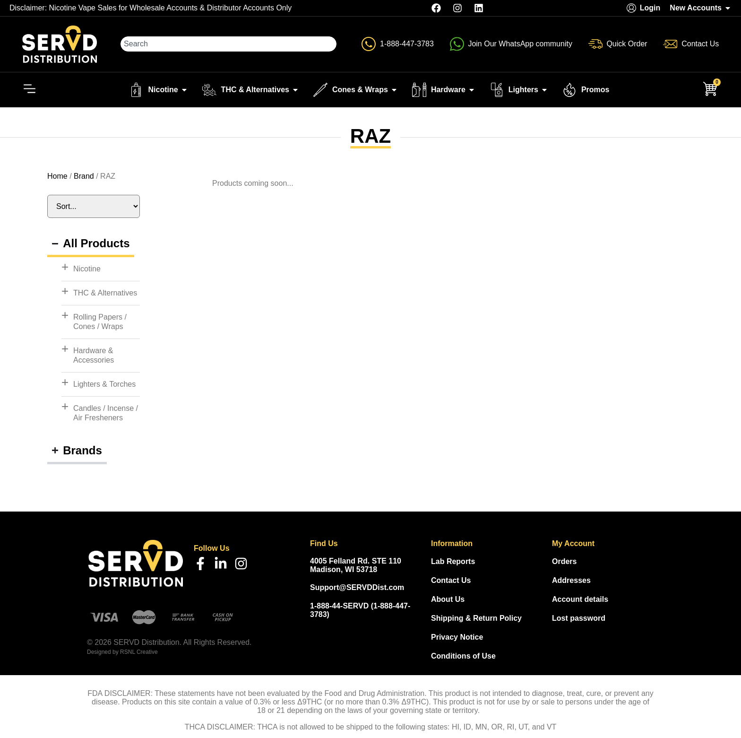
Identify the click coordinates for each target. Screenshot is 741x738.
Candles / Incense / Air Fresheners (105, 414)
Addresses (571, 582)
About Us (448, 601)
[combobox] (229, 44)
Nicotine (87, 270)
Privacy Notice (457, 638)
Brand (84, 178)
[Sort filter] (93, 208)
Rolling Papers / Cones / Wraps (100, 323)
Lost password (578, 620)
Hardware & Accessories (93, 356)
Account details (580, 601)
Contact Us (451, 582)
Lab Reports (453, 563)
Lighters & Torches (104, 386)
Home (57, 178)
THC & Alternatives (105, 294)
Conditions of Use (463, 657)
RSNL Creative (139, 654)
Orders (564, 563)
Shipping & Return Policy (476, 620)
